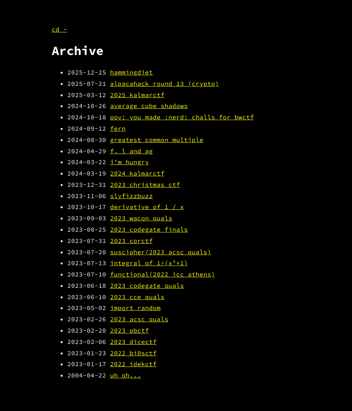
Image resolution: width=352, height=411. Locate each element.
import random (135, 308)
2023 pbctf (129, 330)
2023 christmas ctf (145, 184)
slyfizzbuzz (131, 196)
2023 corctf (131, 240)
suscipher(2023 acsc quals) (160, 252)
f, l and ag (131, 151)
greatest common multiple (156, 139)
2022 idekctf (133, 364)
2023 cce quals (137, 297)
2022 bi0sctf (133, 353)
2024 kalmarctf (137, 173)
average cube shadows (149, 106)
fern (118, 128)
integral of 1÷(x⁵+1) (149, 263)
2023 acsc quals (139, 319)
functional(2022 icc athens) (162, 274)
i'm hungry (129, 162)
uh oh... (125, 375)
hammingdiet (131, 72)
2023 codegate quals (147, 285)
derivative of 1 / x (147, 207)
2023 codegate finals (149, 229)
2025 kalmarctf (137, 95)
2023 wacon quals (141, 218)
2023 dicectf (133, 341)
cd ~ (59, 29)
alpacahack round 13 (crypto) (164, 83)
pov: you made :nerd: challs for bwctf (182, 117)
